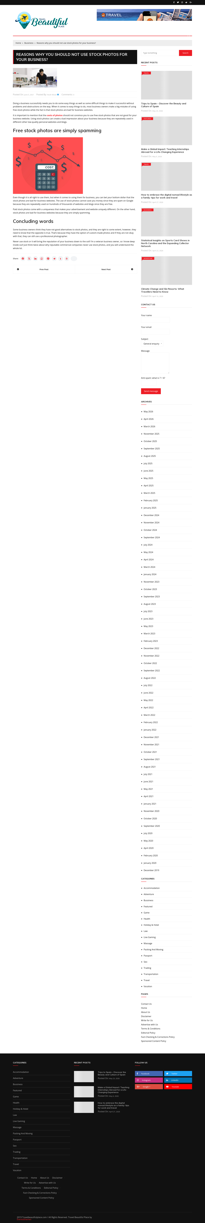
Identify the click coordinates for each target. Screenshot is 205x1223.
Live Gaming (150, 937)
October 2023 (150, 589)
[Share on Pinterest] (47, 258)
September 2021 (152, 759)
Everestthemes (24, 1219)
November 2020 (151, 811)
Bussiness (148, 210)
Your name (155, 318)
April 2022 (148, 707)
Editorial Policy (148, 1032)
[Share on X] (29, 258)
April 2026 (148, 419)
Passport (148, 956)
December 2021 (151, 737)
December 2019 (151, 870)
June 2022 (148, 692)
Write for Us (147, 1020)
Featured (147, 119)
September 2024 (152, 537)
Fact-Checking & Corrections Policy (158, 1037)
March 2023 (149, 633)
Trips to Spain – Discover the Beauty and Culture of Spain (163, 105)
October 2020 (150, 818)
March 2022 (149, 715)
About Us (145, 1012)
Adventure (148, 258)
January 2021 (150, 803)
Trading (147, 968)
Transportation (151, 974)
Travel (146, 73)
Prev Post (44, 269)
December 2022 (151, 648)
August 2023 (150, 604)
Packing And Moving (153, 949)
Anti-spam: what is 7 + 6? (153, 381)
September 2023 (152, 596)
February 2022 (151, 722)
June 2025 (148, 470)
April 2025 (148, 485)
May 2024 (148, 552)
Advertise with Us (149, 1024)
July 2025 (148, 463)
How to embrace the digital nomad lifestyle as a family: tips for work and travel (166, 196)
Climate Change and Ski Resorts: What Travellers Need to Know (162, 290)
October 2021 (150, 752)
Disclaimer (146, 1016)
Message (155, 361)
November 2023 (151, 581)
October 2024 (150, 530)
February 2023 (151, 641)
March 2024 (149, 567)
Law (146, 931)
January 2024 (150, 574)
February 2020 (151, 855)
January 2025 (150, 507)
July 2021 (148, 774)
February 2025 (151, 500)
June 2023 (148, 618)
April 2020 (148, 848)
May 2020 (148, 840)
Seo (145, 962)
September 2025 (152, 448)
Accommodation (152, 888)
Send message (151, 391)
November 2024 (151, 522)
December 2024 (151, 515)
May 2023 (148, 626)
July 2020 (148, 833)
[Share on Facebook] (22, 258)
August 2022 (150, 678)
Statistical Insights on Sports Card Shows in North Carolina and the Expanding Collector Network (165, 243)
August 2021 (150, 766)
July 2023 (148, 611)
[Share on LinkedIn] (35, 258)
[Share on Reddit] (54, 258)
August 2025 (150, 456)
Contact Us (146, 1003)
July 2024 (148, 544)
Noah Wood (52, 94)
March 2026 (149, 426)
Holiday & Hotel (151, 925)
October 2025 (150, 441)
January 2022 (150, 729)
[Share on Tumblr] (60, 258)
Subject (152, 342)
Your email (155, 330)
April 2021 (148, 796)
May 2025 (148, 478)
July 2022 (148, 685)
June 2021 (148, 781)
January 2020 (150, 863)
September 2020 (152, 826)
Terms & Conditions (150, 1028)
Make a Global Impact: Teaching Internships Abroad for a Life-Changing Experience (165, 150)
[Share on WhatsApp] (41, 258)
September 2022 (152, 670)
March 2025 (149, 493)
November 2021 (151, 744)
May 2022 (148, 700)
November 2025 (151, 433)
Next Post (106, 269)
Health (147, 919)
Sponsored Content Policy (153, 1041)
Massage (148, 943)
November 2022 (151, 655)
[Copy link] (74, 258)
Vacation (148, 986)
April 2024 (148, 559)
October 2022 (150, 663)
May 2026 (148, 411)
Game (146, 913)
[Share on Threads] (66, 258)
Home (144, 1008)
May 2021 (148, 789)
